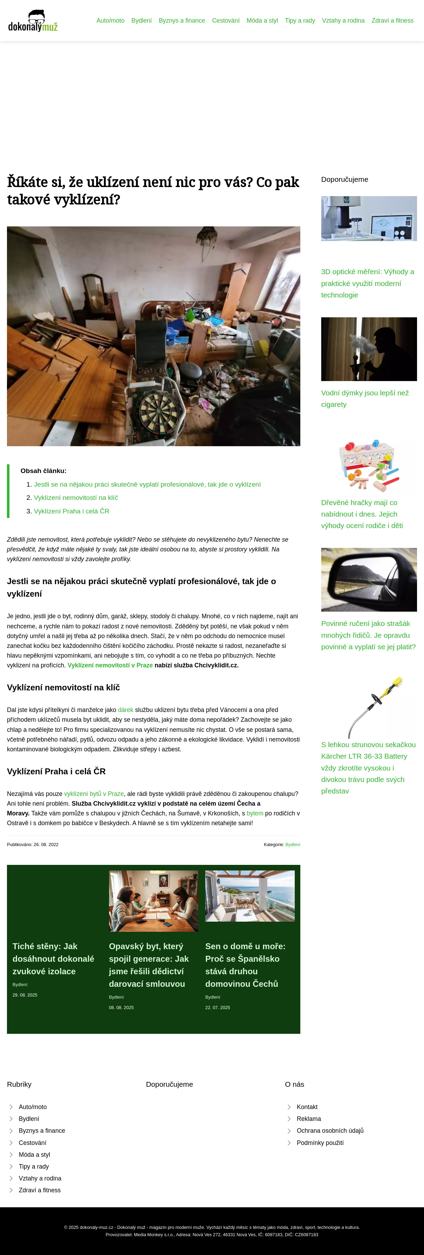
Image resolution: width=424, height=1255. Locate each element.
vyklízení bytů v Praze (94, 793)
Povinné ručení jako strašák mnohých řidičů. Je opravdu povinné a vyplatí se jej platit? (368, 635)
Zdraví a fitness (393, 20)
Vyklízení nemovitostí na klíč (76, 497)
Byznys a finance (182, 20)
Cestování (226, 20)
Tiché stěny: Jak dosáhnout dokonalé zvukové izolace (53, 959)
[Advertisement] (212, 93)
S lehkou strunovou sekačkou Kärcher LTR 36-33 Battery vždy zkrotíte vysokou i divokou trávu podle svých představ (368, 768)
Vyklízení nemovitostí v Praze (110, 665)
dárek (125, 709)
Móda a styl (262, 20)
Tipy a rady (300, 20)
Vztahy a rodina (343, 20)
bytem (255, 813)
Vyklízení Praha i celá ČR (71, 511)
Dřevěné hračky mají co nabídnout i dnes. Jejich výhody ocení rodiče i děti (362, 514)
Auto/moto (110, 20)
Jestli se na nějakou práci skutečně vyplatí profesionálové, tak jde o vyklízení (147, 484)
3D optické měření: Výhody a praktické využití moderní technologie (367, 283)
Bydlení (141, 20)
